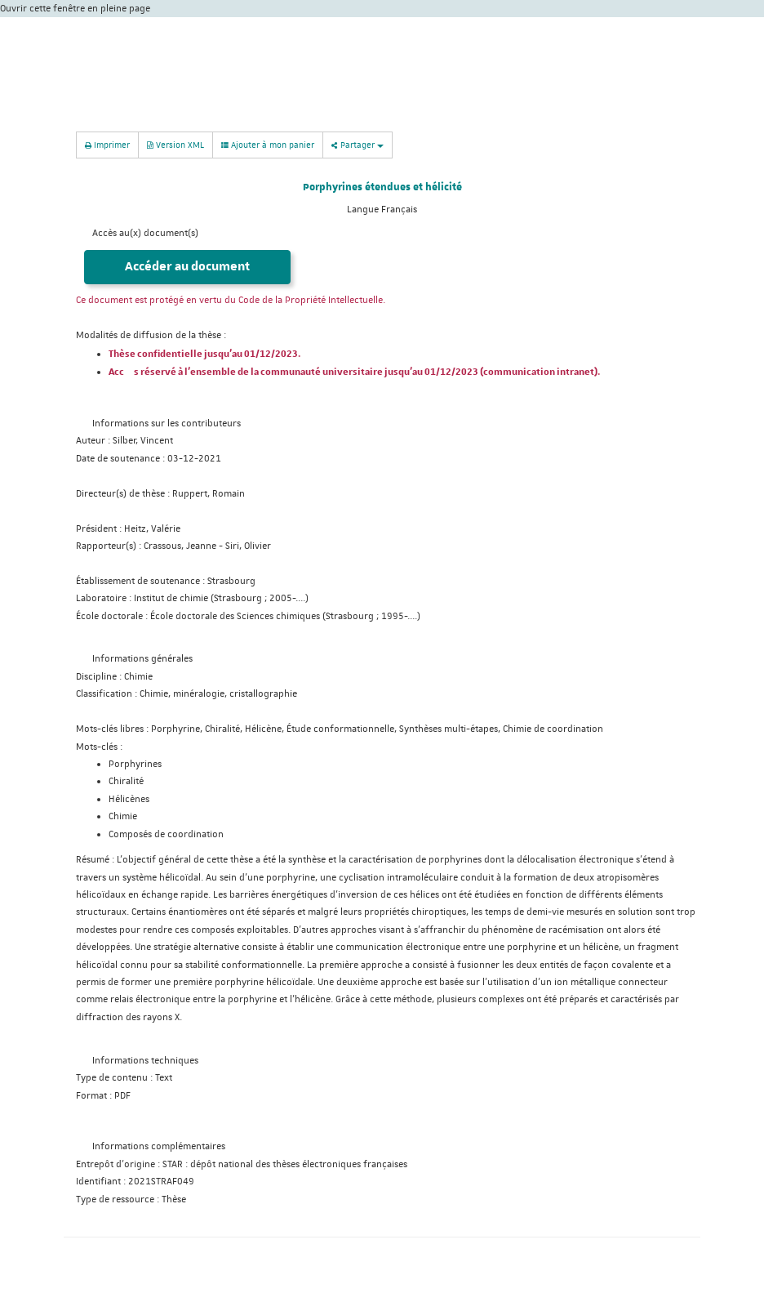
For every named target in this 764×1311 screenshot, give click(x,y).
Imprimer (107, 144)
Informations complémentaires (158, 1146)
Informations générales (142, 659)
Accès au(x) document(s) (145, 233)
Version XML (175, 144)
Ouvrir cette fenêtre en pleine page (75, 8)
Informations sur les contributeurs (166, 423)
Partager (357, 144)
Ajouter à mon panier (267, 144)
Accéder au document (187, 266)
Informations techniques (145, 1061)
